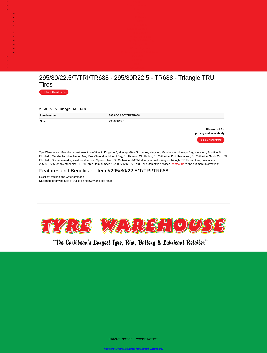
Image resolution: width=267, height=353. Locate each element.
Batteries (140, 17)
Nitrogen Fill (140, 44)
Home (137, 1)
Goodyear (137, 56)
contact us (178, 164)
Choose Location (137, 5)
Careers (137, 60)
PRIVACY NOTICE (120, 339)
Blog (137, 63)
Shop (137, 9)
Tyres (140, 13)
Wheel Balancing (140, 36)
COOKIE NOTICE (147, 339)
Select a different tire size (54, 92)
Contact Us (137, 67)
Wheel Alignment (140, 48)
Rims (140, 21)
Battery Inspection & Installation (140, 52)
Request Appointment (210, 140)
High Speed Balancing (140, 40)
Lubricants (140, 24)
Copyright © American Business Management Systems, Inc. (133, 349)
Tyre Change (140, 32)
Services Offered (137, 28)
